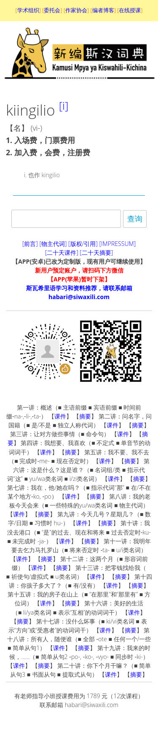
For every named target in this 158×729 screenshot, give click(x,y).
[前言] (30, 244)
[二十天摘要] (96, 252)
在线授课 (130, 10)
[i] (64, 105)
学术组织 (28, 10)
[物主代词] (53, 244)
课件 (60, 416)
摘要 (85, 416)
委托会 (52, 10)
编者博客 (103, 10)
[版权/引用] (83, 244)
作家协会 (76, 10)
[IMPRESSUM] (117, 244)
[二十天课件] (61, 252)
